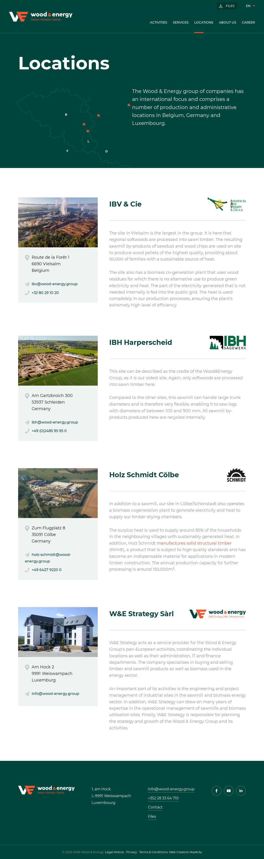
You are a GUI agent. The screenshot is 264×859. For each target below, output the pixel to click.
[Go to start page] (40, 17)
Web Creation (179, 852)
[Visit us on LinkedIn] (241, 791)
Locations (203, 22)
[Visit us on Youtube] (229, 791)
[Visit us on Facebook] (216, 791)
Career (248, 22)
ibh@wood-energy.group (55, 422)
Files (230, 6)
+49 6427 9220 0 (47, 570)
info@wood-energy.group (55, 693)
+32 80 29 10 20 (45, 293)
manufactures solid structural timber (194, 543)
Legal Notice (114, 852)
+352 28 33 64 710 (163, 798)
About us (227, 22)
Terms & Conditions (153, 852)
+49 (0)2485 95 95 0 (49, 431)
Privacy (131, 852)
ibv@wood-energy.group (55, 284)
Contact (155, 807)
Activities (158, 22)
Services (181, 22)
